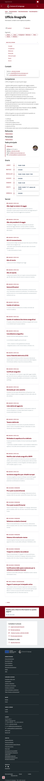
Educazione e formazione (13, 488)
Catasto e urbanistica (9, 683)
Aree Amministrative (23, 11)
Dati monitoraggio (9, 774)
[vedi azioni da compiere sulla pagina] (26, 28)
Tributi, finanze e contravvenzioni (15, 581)
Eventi (6, 711)
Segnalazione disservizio (10, 756)
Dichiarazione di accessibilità (11, 751)
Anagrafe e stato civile (13, 203)
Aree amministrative (9, 659)
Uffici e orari (7, 730)
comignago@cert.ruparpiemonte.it (17, 75)
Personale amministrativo (10, 667)
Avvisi (6, 702)
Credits (29, 774)
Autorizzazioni (8, 681)
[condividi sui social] (8, 28)
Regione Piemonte (8, 1)
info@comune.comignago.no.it (17, 153)
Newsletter (7, 768)
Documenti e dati (8, 661)
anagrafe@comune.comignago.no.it (19, 73)
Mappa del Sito (14, 775)
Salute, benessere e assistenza (11, 690)
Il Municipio (9, 146)
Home (6, 11)
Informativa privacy (9, 746)
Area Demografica (33, 11)
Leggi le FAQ (7, 754)
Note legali (7, 749)
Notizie (6, 699)
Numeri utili (7, 732)
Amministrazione (13, 11)
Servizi (20, 774)
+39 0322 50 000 (15, 71)
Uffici (6, 671)
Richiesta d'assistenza (10, 759)
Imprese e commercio (9, 688)
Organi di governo (9, 665)
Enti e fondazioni (8, 663)
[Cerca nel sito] (37, 6)
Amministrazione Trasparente (11, 752)
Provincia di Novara (9, 742)
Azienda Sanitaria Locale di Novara (12, 744)
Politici (6, 669)
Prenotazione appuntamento (11, 757)
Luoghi (6, 709)
